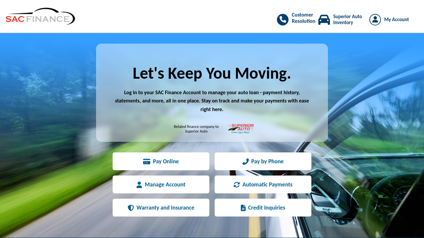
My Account (396, 19)
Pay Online (161, 161)
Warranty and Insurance (161, 207)
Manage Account (161, 184)
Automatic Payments (263, 184)
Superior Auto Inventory (347, 19)
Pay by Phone (263, 161)
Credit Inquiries (263, 207)
